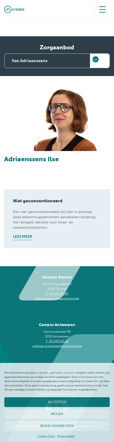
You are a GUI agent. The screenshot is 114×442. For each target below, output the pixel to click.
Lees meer (22, 236)
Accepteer (57, 402)
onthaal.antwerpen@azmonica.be (57, 346)
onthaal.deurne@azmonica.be (57, 298)
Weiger (57, 414)
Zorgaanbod (57, 47)
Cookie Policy (46, 436)
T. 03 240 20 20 (57, 341)
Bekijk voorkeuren (57, 426)
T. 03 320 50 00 (57, 294)
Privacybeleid (65, 436)
